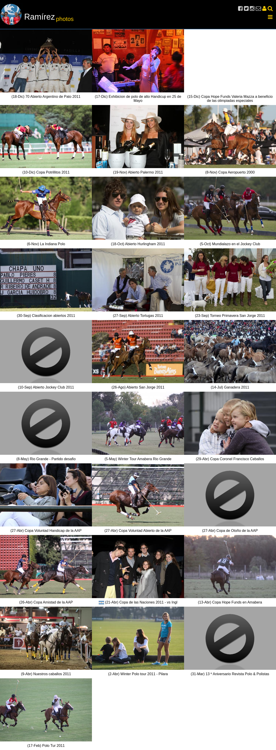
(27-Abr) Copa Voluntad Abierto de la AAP (137, 531)
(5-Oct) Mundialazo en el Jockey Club (230, 244)
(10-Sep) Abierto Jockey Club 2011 (46, 387)
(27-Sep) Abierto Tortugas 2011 (138, 316)
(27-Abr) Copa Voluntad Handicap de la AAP (46, 531)
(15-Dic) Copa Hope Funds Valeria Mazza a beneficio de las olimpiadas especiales (230, 99)
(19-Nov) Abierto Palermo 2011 (138, 172)
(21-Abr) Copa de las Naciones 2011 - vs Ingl (141, 602)
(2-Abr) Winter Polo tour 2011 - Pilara (138, 674)
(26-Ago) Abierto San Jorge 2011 (138, 387)
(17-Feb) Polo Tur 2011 (46, 746)
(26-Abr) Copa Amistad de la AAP (46, 602)
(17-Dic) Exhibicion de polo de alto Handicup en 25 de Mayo (138, 99)
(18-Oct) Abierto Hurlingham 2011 (138, 244)
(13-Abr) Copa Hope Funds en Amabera (230, 602)
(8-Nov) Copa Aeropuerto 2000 (230, 172)
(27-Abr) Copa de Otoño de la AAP (230, 531)
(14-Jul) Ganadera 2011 (230, 387)
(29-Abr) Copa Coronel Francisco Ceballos (230, 459)
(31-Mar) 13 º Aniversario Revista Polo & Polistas (230, 674)
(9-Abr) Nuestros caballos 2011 (46, 674)
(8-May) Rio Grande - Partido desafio (45, 459)
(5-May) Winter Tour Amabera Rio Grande (138, 459)
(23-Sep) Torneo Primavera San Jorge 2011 (230, 316)
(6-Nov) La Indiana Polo (46, 244)
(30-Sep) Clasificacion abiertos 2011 (46, 316)
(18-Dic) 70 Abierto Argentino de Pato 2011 (46, 96)
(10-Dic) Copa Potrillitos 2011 (46, 172)
